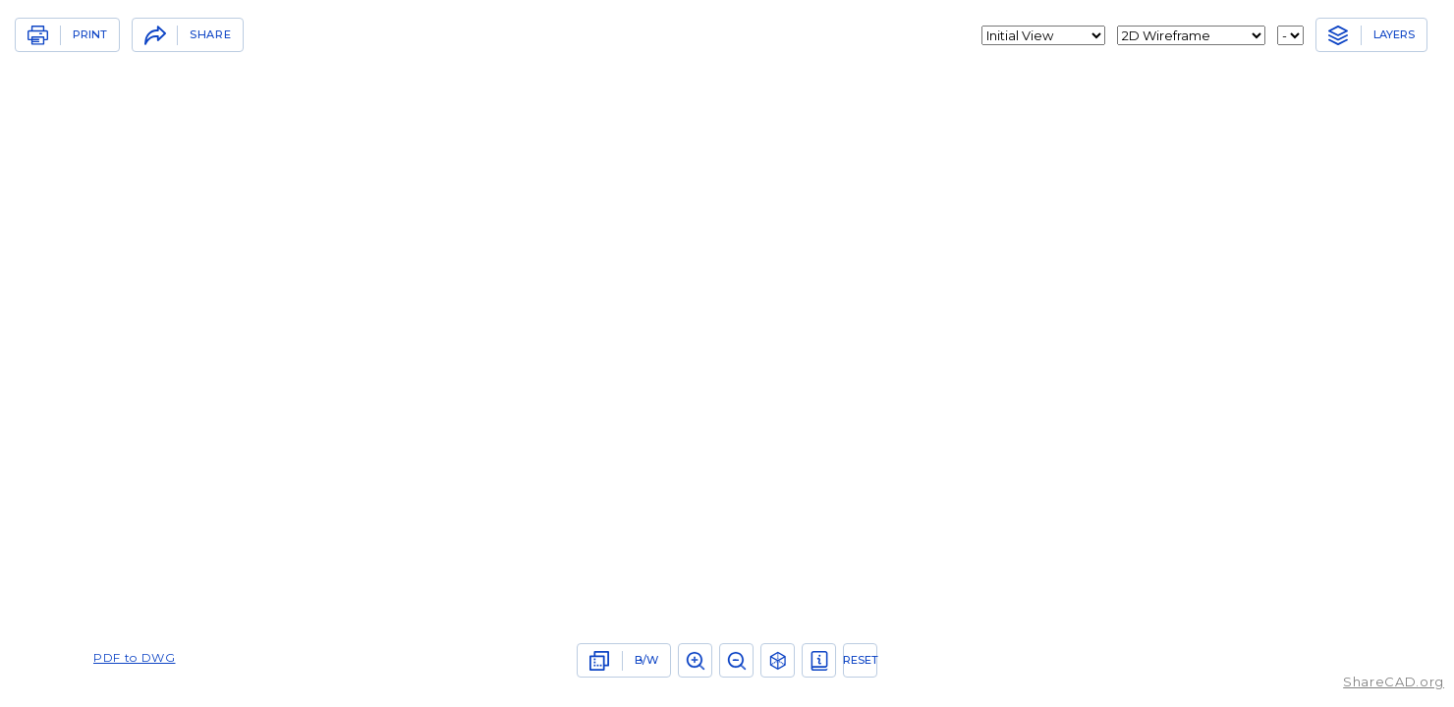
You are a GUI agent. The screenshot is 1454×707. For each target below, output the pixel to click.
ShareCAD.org (1393, 681)
